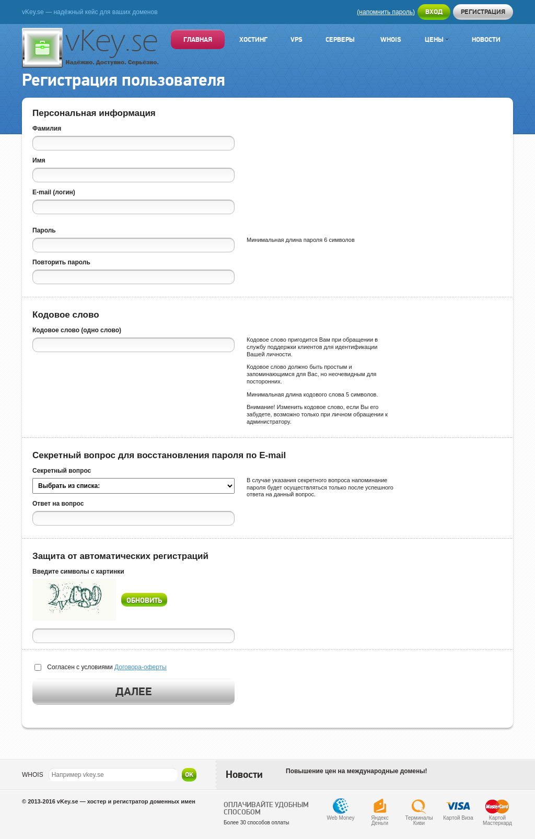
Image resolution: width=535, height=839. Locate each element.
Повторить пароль (61, 262)
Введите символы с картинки (78, 571)
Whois (390, 39)
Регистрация (483, 12)
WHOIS (32, 774)
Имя (38, 160)
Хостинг (253, 39)
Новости (486, 39)
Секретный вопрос (61, 470)
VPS (296, 39)
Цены (437, 39)
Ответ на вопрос (58, 503)
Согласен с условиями (106, 667)
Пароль (44, 230)
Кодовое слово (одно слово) (76, 330)
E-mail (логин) (53, 192)
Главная (197, 39)
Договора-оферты (140, 667)
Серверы (340, 39)
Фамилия (46, 128)
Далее (133, 691)
